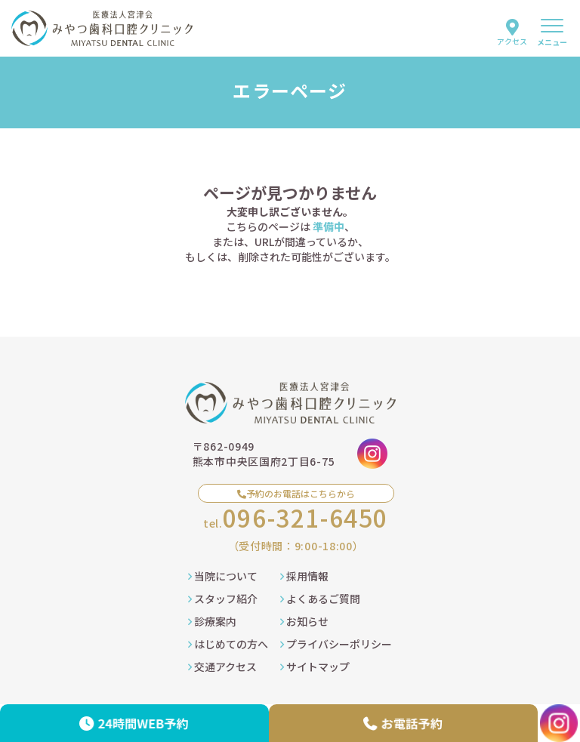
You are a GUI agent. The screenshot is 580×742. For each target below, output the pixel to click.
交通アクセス (222, 666)
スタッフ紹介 (223, 598)
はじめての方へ (228, 643)
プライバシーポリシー (336, 643)
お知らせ (304, 621)
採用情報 (304, 575)
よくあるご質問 (320, 598)
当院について (223, 575)
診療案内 (212, 621)
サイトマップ (315, 666)
